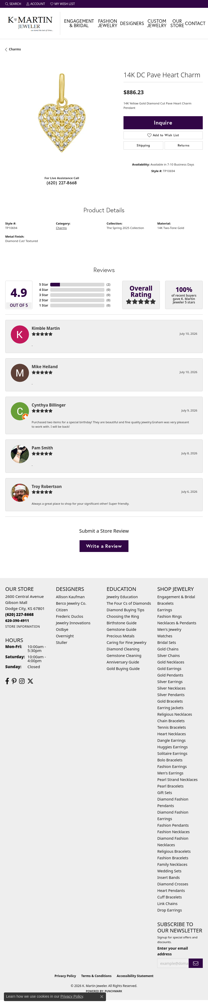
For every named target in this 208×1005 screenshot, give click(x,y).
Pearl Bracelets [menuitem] (170, 786)
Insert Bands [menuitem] (168, 877)
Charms (15, 49)
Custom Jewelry (156, 23)
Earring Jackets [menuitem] (170, 707)
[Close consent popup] (101, 996)
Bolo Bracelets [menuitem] (169, 759)
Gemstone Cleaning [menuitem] (124, 655)
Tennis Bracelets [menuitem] (171, 727)
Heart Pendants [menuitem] (171, 890)
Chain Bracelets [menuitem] (170, 720)
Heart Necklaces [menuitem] (171, 733)
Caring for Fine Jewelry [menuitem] (127, 642)
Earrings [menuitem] (164, 609)
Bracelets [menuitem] (165, 603)
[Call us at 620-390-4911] (17, 620)
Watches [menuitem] (164, 635)
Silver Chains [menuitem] (168, 655)
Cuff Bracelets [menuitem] (169, 897)
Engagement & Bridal (79, 23)
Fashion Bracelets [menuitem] (172, 857)
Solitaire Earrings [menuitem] (172, 753)
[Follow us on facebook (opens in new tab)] (7, 681)
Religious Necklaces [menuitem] (174, 714)
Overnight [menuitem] (65, 635)
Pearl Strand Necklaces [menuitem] (177, 779)
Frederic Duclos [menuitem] (69, 616)
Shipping (143, 145)
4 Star (43, 289)
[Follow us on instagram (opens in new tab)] (22, 681)
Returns (184, 145)
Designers (132, 23)
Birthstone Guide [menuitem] (122, 622)
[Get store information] (22, 626)
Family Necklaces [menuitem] (172, 864)
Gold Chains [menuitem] (167, 649)
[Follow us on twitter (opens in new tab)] (30, 681)
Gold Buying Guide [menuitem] (123, 668)
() (108, 284)
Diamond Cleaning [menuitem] (123, 649)
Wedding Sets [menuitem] (169, 870)
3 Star (43, 295)
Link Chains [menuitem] (167, 903)
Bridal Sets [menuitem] (166, 642)
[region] (61, 115)
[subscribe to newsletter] (196, 963)
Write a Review (104, 546)
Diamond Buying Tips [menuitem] (125, 609)
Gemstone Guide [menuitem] (122, 629)
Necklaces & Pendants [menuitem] (176, 622)
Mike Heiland (45, 366)
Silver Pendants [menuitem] (170, 694)
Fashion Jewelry (107, 23)
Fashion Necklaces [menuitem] (173, 831)
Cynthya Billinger (49, 405)
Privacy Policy (65, 976)
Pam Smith (42, 447)
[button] (13, 4)
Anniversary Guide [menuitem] (123, 662)
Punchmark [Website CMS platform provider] (113, 991)
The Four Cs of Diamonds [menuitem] (129, 603)
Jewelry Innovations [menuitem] (73, 622)
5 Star (43, 284)
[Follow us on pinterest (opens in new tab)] (14, 681)
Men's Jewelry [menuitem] (169, 629)
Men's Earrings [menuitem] (170, 773)
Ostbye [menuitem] (62, 629)
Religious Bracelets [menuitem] (173, 851)
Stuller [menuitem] (61, 642)
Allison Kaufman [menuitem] (70, 596)
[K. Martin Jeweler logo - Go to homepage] (30, 23)
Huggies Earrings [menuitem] (172, 746)
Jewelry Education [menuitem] (122, 596)
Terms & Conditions (96, 976)
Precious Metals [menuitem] (120, 635)
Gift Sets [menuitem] (164, 792)
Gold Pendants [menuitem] (170, 675)
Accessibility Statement (135, 976)
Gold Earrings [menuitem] (169, 668)
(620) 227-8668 (62, 182)
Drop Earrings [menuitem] (169, 910)
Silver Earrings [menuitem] (170, 681)
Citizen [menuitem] (62, 609)
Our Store (177, 23)
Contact (195, 23)
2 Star (43, 300)
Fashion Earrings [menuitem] (172, 766)
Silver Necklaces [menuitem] (171, 688)
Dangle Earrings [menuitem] (171, 740)
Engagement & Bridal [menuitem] (176, 596)
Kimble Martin (46, 328)
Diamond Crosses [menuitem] (172, 883)
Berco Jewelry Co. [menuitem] (71, 603)
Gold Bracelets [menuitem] (170, 701)
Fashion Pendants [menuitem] (173, 825)
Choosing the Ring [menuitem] (123, 616)
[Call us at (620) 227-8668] (19, 614)
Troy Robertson (47, 486)
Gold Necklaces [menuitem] (170, 662)
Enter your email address (172, 951)
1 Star (43, 305)
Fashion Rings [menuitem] (169, 616)
